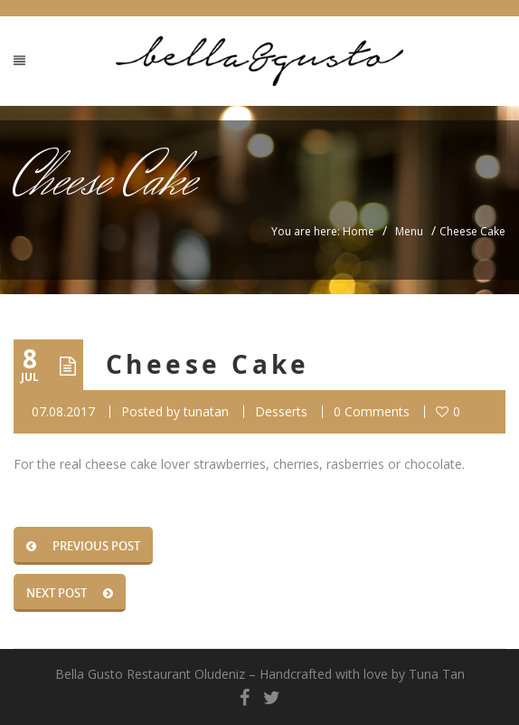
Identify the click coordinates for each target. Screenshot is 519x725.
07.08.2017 (63, 411)
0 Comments (372, 411)
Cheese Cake (207, 364)
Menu (409, 231)
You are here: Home (322, 231)
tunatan (206, 411)
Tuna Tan (437, 673)
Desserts (281, 411)
